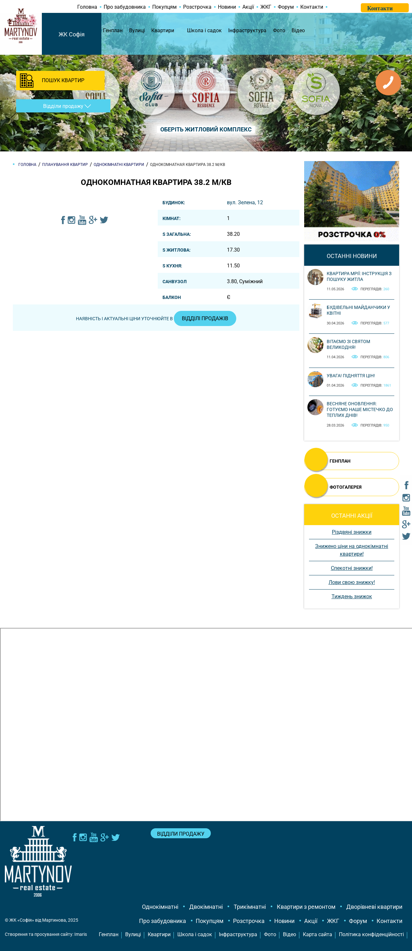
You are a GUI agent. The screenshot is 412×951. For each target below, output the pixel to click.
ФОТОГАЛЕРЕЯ (345, 487)
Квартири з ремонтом (306, 906)
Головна (87, 7)
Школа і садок (204, 30)
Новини (227, 7)
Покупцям (164, 7)
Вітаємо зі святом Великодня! (348, 344)
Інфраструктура (247, 30)
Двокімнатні (206, 906)
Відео (298, 30)
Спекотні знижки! (352, 568)
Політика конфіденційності (371, 934)
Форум (286, 7)
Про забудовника (125, 7)
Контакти (311, 7)
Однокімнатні (160, 906)
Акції (248, 7)
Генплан (113, 30)
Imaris (80, 934)
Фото (279, 30)
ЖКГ (265, 7)
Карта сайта (317, 934)
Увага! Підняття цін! (351, 375)
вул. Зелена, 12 (245, 202)
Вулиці (137, 30)
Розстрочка (197, 7)
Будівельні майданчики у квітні (358, 310)
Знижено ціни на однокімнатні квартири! (351, 550)
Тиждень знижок (352, 596)
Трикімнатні (250, 906)
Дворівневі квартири (374, 906)
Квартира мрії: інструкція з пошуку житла (359, 276)
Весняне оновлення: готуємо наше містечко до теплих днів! (360, 409)
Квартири (162, 30)
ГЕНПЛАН (340, 461)
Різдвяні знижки (351, 532)
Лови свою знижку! (352, 582)
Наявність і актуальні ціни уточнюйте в (156, 318)
